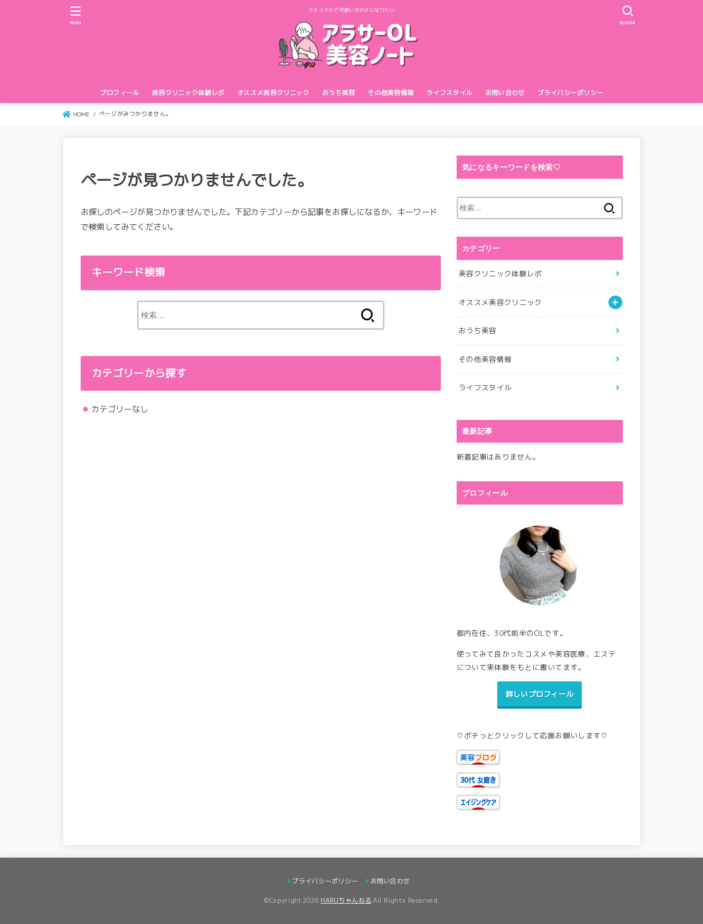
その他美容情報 (391, 92)
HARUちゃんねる (346, 900)
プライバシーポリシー (570, 92)
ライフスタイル (449, 92)
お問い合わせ (505, 92)
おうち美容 (338, 92)
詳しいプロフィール (540, 694)
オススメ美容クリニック (273, 92)
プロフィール (120, 92)
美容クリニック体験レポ (188, 92)
